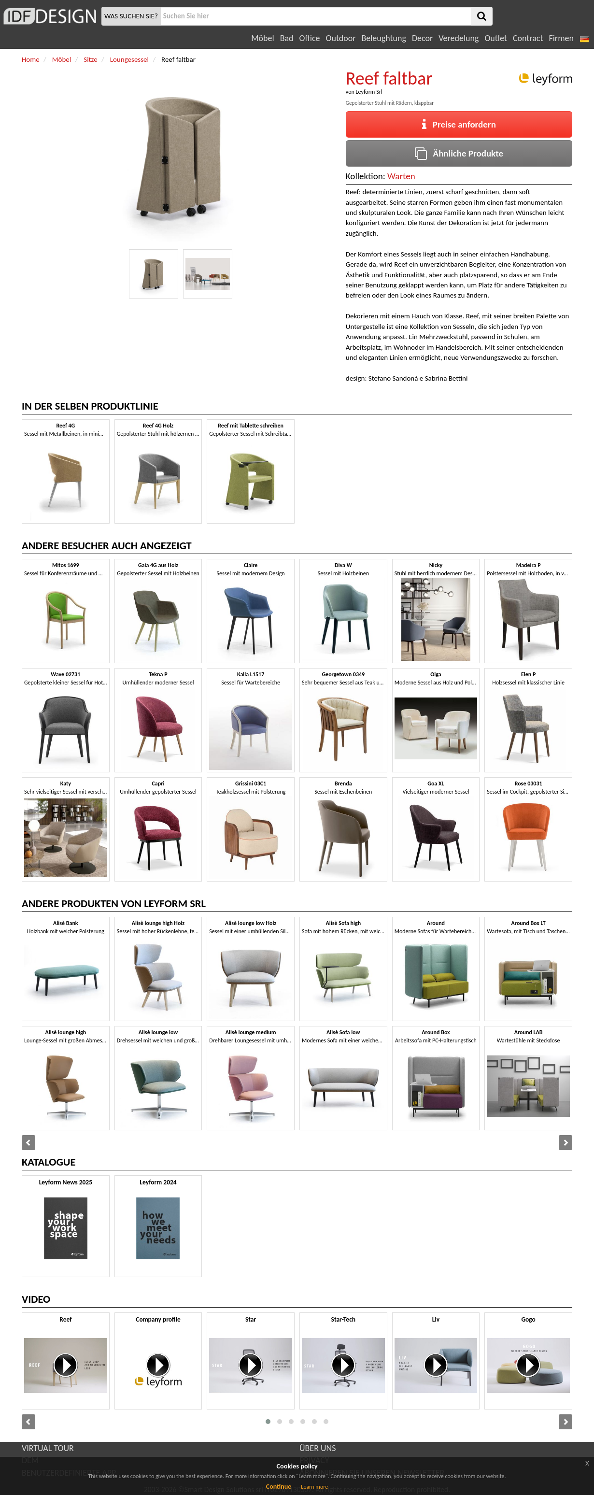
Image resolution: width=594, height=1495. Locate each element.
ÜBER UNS (317, 1448)
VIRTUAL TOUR (48, 1448)
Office (309, 38)
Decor (422, 38)
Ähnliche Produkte (459, 153)
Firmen (561, 38)
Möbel (262, 38)
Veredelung (458, 38)
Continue (279, 1486)
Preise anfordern (459, 124)
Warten (401, 176)
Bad (287, 38)
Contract (528, 38)
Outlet (495, 38)
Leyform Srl (368, 91)
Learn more (314, 1486)
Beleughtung (383, 38)
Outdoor (341, 38)
